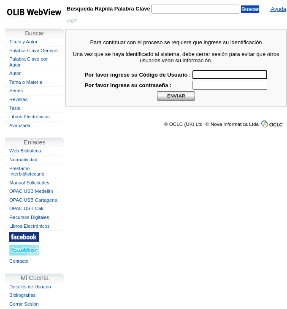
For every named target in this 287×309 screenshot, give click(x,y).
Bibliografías (22, 295)
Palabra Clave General (33, 50)
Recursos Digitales (29, 217)
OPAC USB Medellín (31, 191)
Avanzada (19, 125)
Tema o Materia (25, 82)
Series (16, 90)
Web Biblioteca (25, 150)
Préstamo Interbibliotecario (26, 171)
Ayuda (278, 9)
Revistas (18, 99)
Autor (15, 73)
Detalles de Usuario (30, 286)
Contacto (18, 261)
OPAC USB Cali (26, 208)
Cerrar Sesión (24, 303)
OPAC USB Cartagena (33, 199)
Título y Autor (23, 41)
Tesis (14, 108)
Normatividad (23, 159)
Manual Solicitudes (29, 182)
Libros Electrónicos (29, 116)
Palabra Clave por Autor (28, 61)
